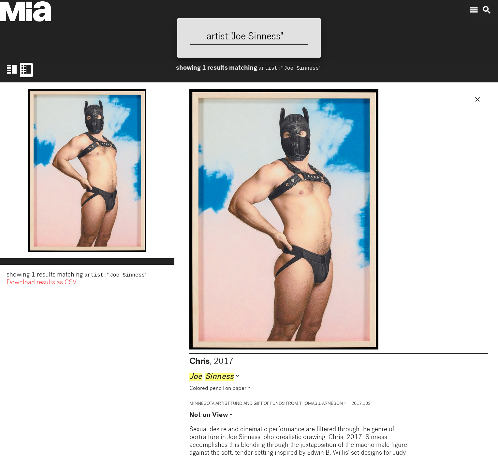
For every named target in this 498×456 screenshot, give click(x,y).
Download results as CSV (42, 283)
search (486, 10)
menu (473, 10)
